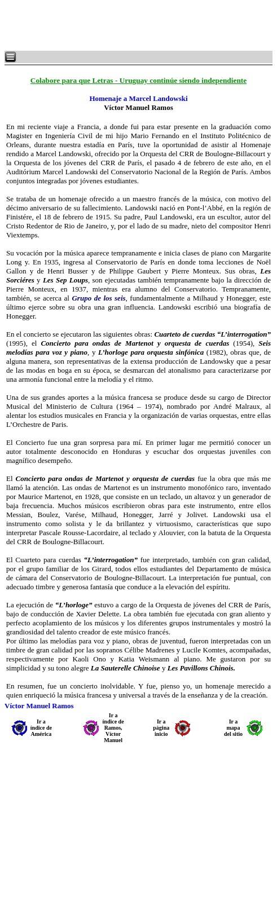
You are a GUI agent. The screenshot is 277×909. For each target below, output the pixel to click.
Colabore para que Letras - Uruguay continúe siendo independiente (138, 80)
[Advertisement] (141, 25)
